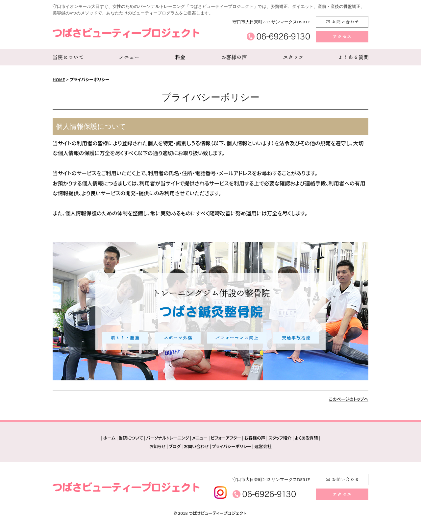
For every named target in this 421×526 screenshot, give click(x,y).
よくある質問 (306, 438)
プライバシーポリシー (231, 446)
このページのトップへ (348, 399)
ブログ (175, 446)
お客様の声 (254, 438)
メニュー (200, 438)
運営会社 (262, 446)
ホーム (109, 438)
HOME (59, 79)
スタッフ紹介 (279, 438)
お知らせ (158, 446)
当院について (130, 438)
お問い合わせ (196, 446)
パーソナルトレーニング (167, 438)
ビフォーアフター (226, 438)
